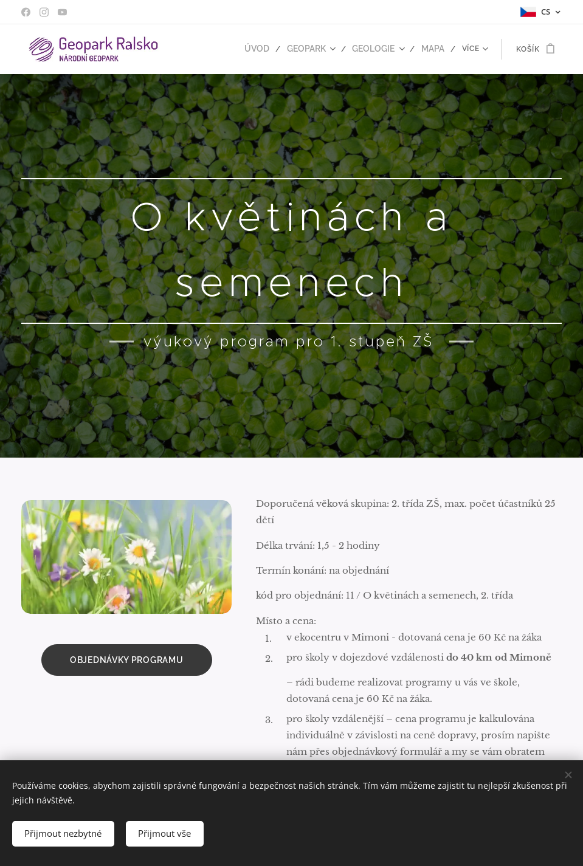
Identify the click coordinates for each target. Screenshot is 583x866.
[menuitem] (269, 49)
